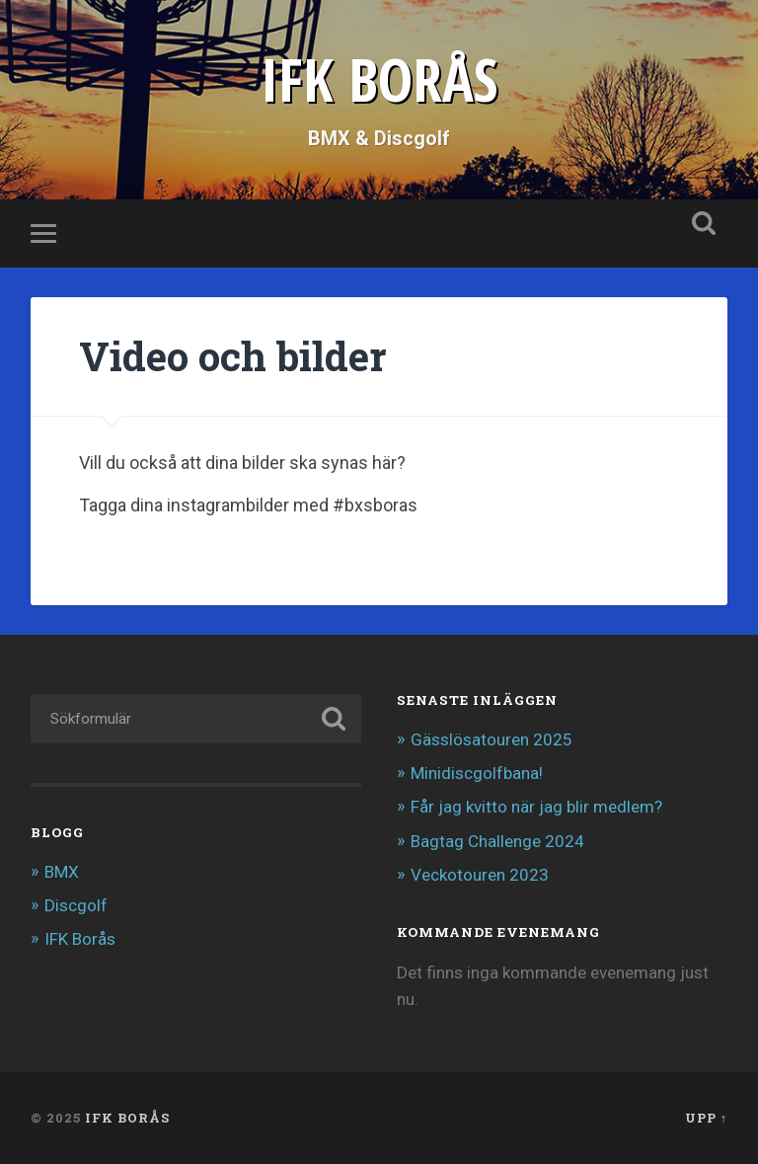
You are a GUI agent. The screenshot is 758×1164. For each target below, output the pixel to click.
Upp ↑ (706, 1117)
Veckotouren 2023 (480, 875)
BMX (61, 872)
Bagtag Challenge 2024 (497, 841)
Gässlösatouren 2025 (491, 739)
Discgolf (76, 905)
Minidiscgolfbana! (477, 773)
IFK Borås (79, 939)
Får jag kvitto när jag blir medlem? (536, 806)
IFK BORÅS (379, 79)
